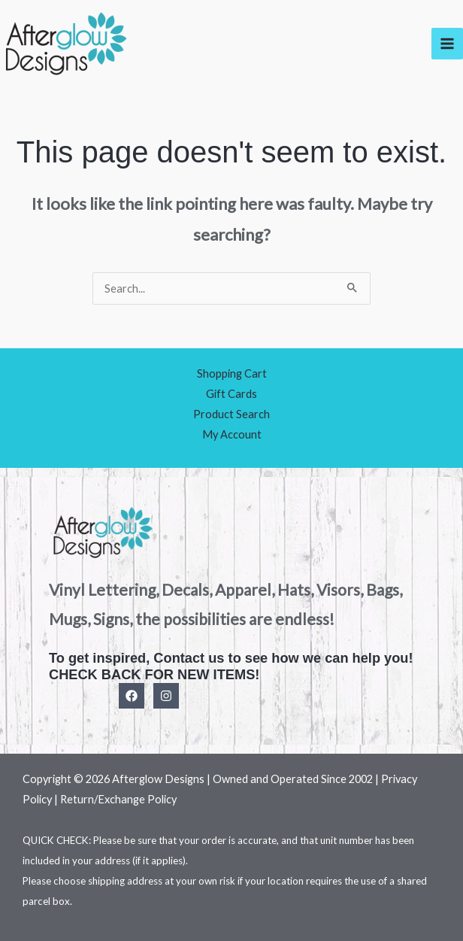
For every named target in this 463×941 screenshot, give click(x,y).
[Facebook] (131, 696)
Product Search (231, 414)
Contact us (188, 658)
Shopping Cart (232, 373)
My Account (232, 434)
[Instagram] (166, 696)
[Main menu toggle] (447, 43)
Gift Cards (231, 393)
